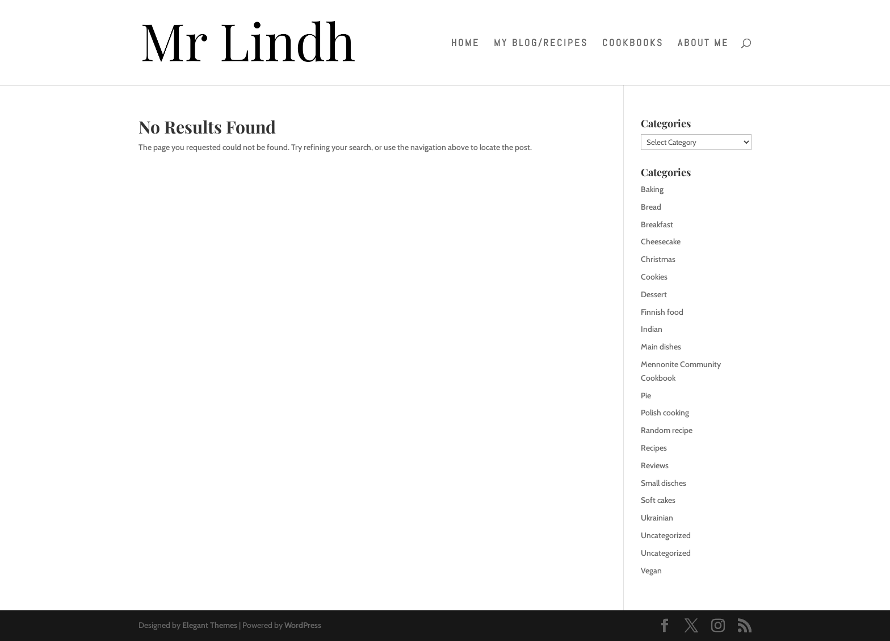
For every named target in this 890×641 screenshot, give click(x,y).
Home (465, 44)
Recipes (654, 448)
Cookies (654, 277)
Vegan (651, 570)
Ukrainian (657, 518)
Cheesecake (661, 241)
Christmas (658, 259)
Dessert (654, 294)
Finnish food (662, 312)
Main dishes (661, 347)
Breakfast (657, 224)
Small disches (663, 483)
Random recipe (666, 430)
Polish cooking (665, 412)
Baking (652, 189)
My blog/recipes (541, 44)
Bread (651, 207)
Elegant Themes (209, 625)
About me (703, 44)
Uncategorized (666, 535)
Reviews (655, 465)
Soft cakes (658, 500)
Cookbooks (633, 44)
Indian (651, 329)
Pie (646, 395)
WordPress (302, 625)
